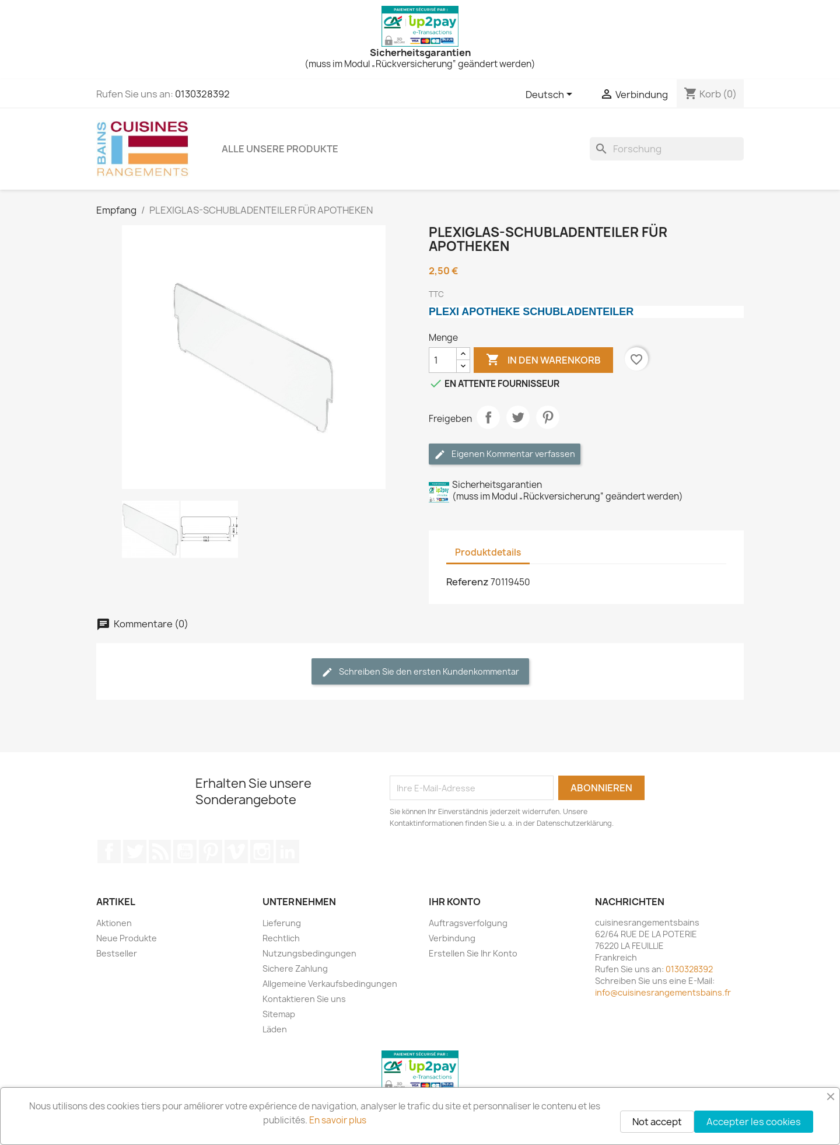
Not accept (657, 1121)
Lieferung (281, 922)
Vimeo (236, 851)
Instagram (262, 851)
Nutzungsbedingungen (309, 953)
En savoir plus (337, 1120)
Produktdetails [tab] (488, 552)
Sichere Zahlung (295, 968)
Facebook (109, 851)
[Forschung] (667, 148)
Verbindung (452, 938)
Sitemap (278, 1014)
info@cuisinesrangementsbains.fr (663, 992)
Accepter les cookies (753, 1121)
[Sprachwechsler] (551, 95)
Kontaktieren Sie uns (304, 998)
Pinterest (547, 417)
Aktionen (114, 922)
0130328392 (202, 94)
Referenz (467, 582)
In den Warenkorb (543, 360)
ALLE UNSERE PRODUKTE (280, 148)
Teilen (488, 417)
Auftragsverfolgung (468, 922)
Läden (274, 1029)
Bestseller (116, 953)
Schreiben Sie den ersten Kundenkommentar (420, 672)
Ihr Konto (455, 901)
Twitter (134, 851)
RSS (160, 851)
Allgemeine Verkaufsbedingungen (329, 983)
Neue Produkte (126, 938)
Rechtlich (281, 938)
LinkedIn (287, 851)
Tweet (518, 417)
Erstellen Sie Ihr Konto (473, 953)
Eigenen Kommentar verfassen (504, 454)
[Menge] (443, 360)
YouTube (185, 851)
